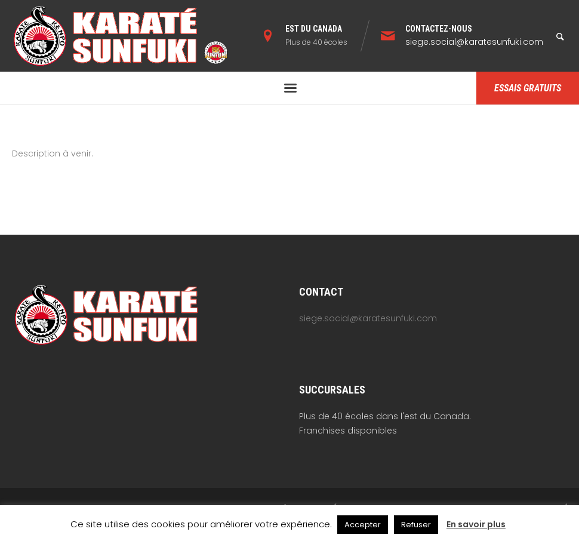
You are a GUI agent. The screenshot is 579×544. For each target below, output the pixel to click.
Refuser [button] (416, 524)
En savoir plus (476, 524)
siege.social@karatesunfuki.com (474, 42)
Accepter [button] (362, 524)
